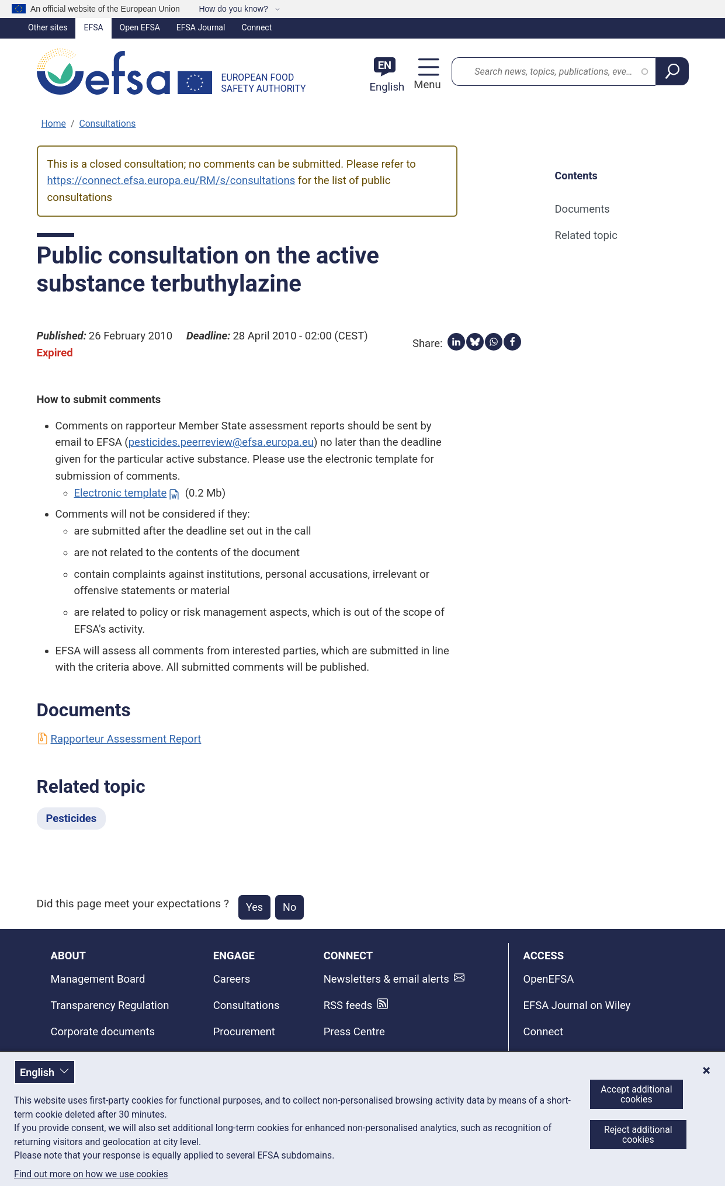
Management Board (98, 979)
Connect (256, 27)
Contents (576, 175)
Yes (254, 907)
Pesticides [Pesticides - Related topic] (71, 818)
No (289, 907)
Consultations (107, 123)
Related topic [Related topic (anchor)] (586, 235)
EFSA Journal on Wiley (576, 1005)
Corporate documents (103, 1031)
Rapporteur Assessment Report (119, 739)
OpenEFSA (548, 979)
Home (53, 123)
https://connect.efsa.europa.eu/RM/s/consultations (171, 180)
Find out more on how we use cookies (91, 1174)
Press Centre (354, 1031)
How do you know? (234, 8)
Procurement (244, 1031)
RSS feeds (348, 1005)
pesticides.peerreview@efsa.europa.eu (221, 442)
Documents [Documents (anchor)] (582, 209)
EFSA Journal (201, 27)
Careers (232, 979)
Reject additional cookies (638, 1134)
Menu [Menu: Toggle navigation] (426, 84)
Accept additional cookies (636, 1094)
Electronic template (120, 493)
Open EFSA (140, 27)
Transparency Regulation (110, 1005)
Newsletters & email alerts (386, 979)
